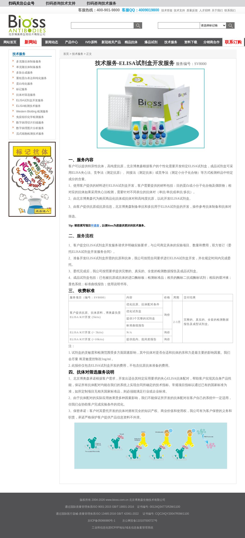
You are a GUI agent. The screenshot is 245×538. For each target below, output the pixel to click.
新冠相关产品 (111, 42)
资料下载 (190, 42)
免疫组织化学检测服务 (30, 117)
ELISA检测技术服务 (28, 106)
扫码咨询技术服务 (101, 3)
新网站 (30, 42)
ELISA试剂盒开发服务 (29, 100)
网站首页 (9, 42)
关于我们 (217, 10)
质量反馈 (192, 10)
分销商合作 (211, 42)
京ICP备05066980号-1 (101, 520)
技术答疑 (166, 10)
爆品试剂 (150, 42)
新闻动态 (51, 42)
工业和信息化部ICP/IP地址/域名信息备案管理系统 (122, 527)
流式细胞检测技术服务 (30, 133)
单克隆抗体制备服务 (28, 67)
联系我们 (230, 10)
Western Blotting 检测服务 (32, 111)
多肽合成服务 (24, 72)
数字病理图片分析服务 (30, 128)
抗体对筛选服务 (26, 94)
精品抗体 (131, 42)
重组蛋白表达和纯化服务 (31, 78)
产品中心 (71, 42)
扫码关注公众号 (21, 3)
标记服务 (21, 89)
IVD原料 (91, 42)
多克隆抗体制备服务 (28, 61)
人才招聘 (204, 10)
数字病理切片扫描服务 (30, 122)
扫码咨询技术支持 (60, 3)
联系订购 (233, 42)
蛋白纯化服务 (24, 83)
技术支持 (179, 10)
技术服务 (170, 42)
